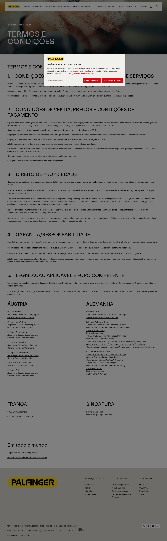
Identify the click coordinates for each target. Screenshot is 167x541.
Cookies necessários (91, 80)
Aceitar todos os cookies (112, 80)
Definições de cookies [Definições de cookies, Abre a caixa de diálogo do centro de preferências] (55, 80)
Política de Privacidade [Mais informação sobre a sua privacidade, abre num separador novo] (83, 73)
